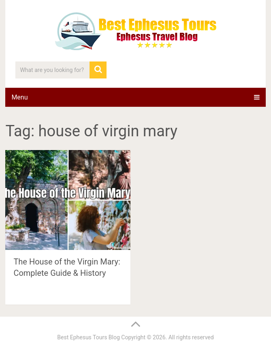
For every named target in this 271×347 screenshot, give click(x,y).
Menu (19, 97)
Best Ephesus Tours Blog (88, 337)
